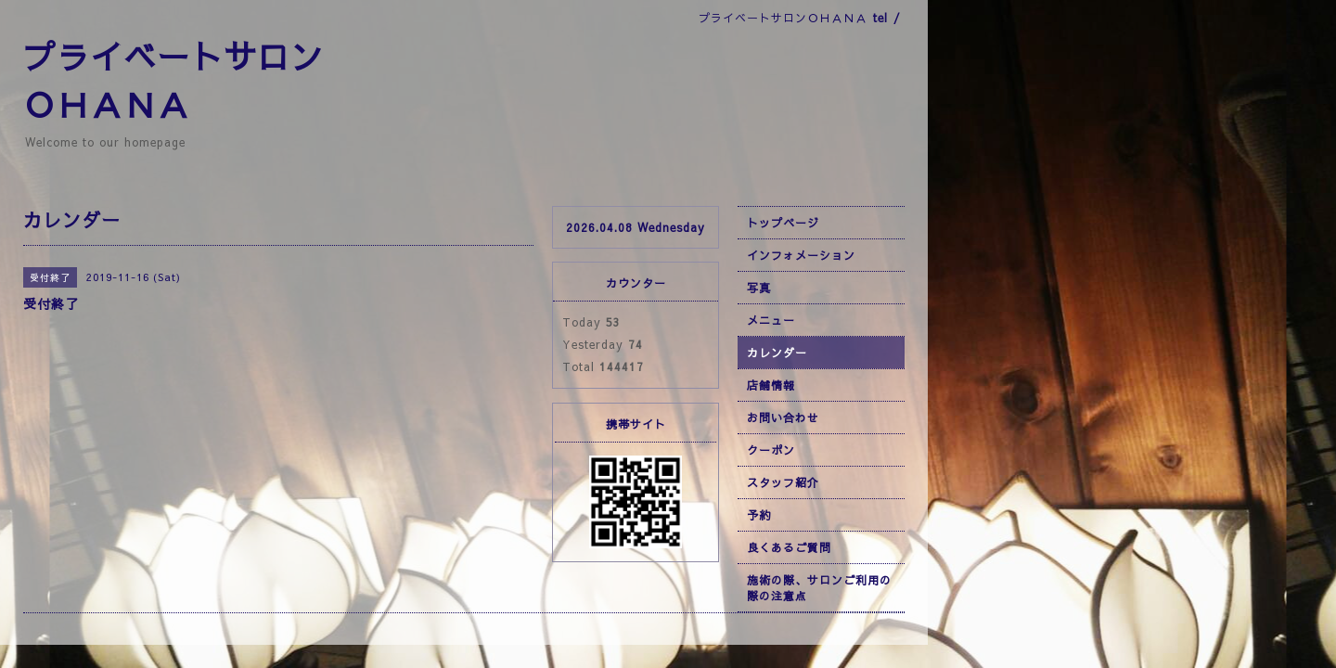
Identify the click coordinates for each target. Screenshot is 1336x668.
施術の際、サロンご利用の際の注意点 (819, 587)
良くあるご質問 (789, 547)
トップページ (783, 222)
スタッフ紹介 (783, 482)
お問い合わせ (783, 417)
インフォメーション (801, 255)
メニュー (771, 320)
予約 (759, 514)
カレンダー (777, 352)
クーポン (771, 450)
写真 (759, 287)
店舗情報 (771, 385)
